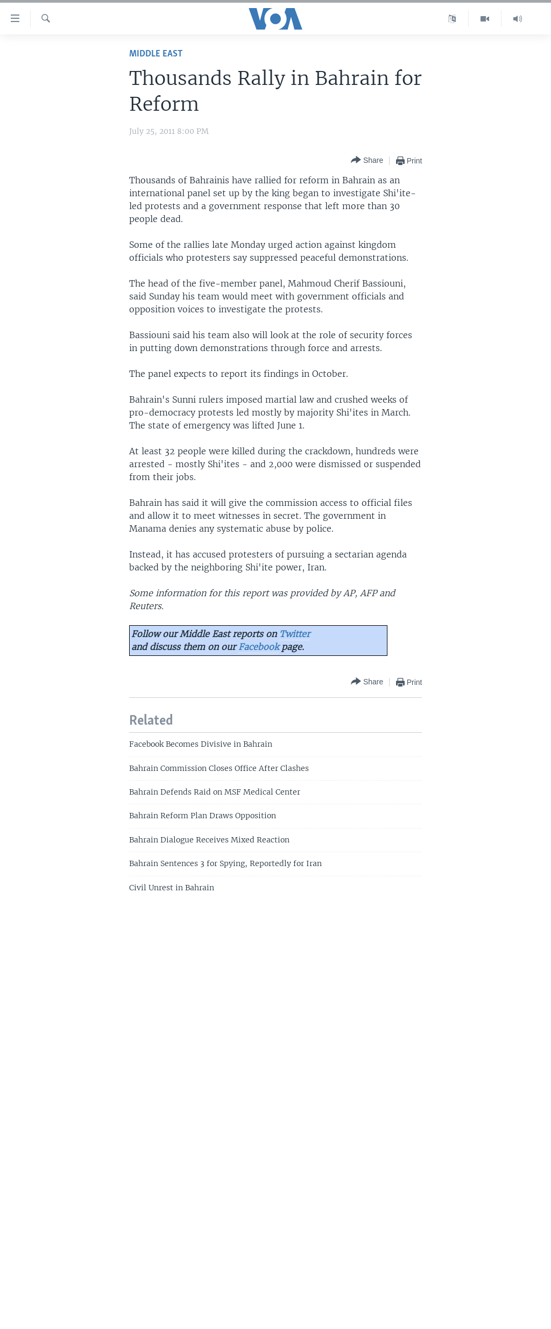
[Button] (367, 160)
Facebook (258, 646)
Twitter (294, 633)
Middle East (155, 54)
